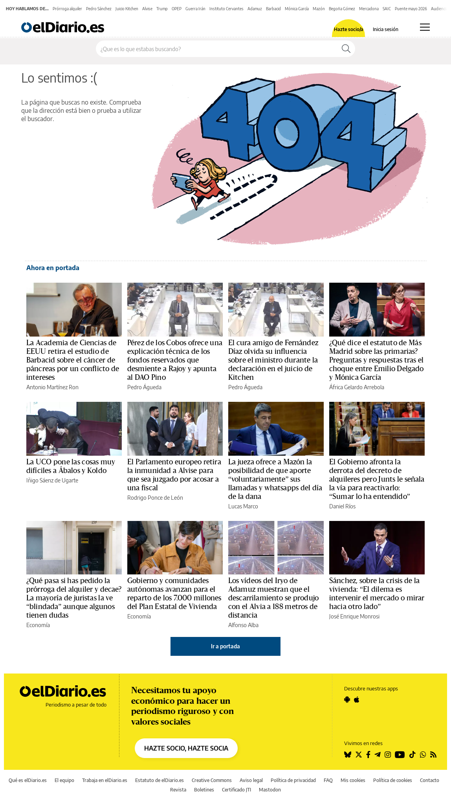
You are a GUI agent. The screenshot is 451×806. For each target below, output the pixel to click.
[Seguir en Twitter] (358, 754)
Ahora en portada (52, 268)
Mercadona (369, 8)
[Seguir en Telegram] (377, 754)
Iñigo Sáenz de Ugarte (52, 480)
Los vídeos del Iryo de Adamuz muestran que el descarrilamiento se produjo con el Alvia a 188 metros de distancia (273, 598)
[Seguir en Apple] (356, 699)
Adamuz (255, 8)
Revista (178, 790)
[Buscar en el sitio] (216, 48)
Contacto (429, 780)
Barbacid (273, 8)
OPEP (177, 8)
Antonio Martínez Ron (52, 387)
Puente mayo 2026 (411, 8)
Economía (38, 625)
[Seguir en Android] (347, 699)
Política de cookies (392, 780)
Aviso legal (251, 780)
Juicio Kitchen (127, 8)
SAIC (387, 8)
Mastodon (270, 790)
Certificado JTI (236, 790)
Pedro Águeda (144, 387)
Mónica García (297, 8)
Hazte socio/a (348, 29)
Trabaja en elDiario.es (104, 780)
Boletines (204, 790)
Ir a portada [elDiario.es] (225, 646)
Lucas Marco (243, 506)
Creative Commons (212, 780)
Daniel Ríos (342, 506)
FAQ (328, 780)
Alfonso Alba (243, 625)
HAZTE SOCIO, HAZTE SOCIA (186, 748)
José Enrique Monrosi (354, 616)
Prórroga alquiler (67, 8)
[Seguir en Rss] (433, 754)
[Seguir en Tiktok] (412, 754)
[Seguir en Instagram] (388, 754)
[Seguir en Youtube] (400, 754)
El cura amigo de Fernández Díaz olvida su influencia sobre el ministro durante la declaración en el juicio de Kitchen (273, 360)
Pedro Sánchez (99, 8)
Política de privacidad (293, 780)
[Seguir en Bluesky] (347, 754)
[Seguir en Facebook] (368, 754)
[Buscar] (346, 48)
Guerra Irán (195, 8)
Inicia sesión (385, 29)
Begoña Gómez (342, 8)
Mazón (319, 8)
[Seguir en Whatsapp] (423, 754)
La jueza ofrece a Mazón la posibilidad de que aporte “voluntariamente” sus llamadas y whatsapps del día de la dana (275, 479)
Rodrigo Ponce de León (155, 497)
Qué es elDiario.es (28, 780)
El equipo (64, 780)
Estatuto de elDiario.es (159, 780)
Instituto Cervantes (226, 8)
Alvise (147, 8)
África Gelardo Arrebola (356, 387)
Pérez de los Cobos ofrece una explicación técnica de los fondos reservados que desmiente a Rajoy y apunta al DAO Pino (174, 360)
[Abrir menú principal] (425, 27)
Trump (162, 8)
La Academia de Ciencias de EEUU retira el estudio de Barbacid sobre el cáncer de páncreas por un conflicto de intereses (72, 360)
